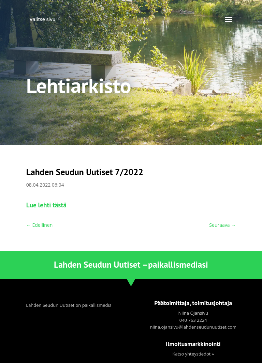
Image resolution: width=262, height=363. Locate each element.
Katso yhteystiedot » (193, 354)
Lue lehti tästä (46, 205)
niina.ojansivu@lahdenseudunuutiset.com (193, 327)
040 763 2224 (193, 320)
